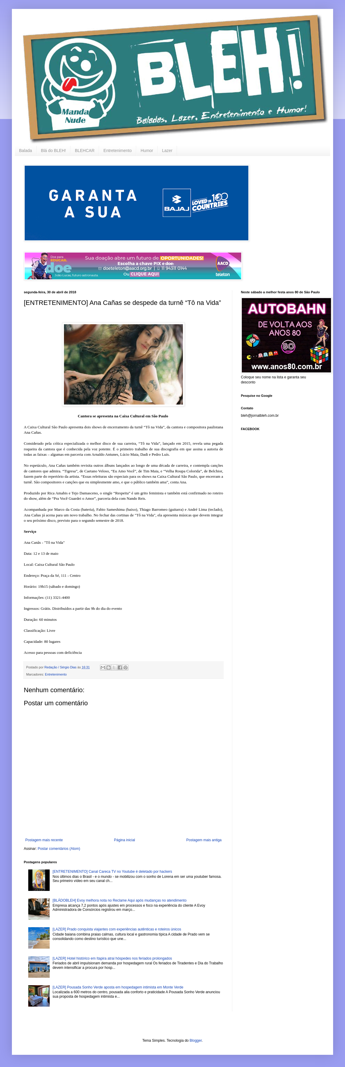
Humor (147, 150)
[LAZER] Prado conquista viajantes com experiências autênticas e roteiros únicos (117, 929)
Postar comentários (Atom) (59, 849)
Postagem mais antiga (204, 840)
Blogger (196, 1040)
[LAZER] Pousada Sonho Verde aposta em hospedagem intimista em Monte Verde (118, 987)
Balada (25, 150)
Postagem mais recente (44, 840)
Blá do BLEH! (53, 150)
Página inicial (124, 840)
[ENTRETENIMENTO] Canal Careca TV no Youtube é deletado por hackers (112, 871)
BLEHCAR (85, 150)
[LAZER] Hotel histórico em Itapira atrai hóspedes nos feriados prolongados (112, 958)
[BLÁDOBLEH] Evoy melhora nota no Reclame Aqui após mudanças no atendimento (119, 900)
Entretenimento (118, 150)
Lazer (167, 150)
